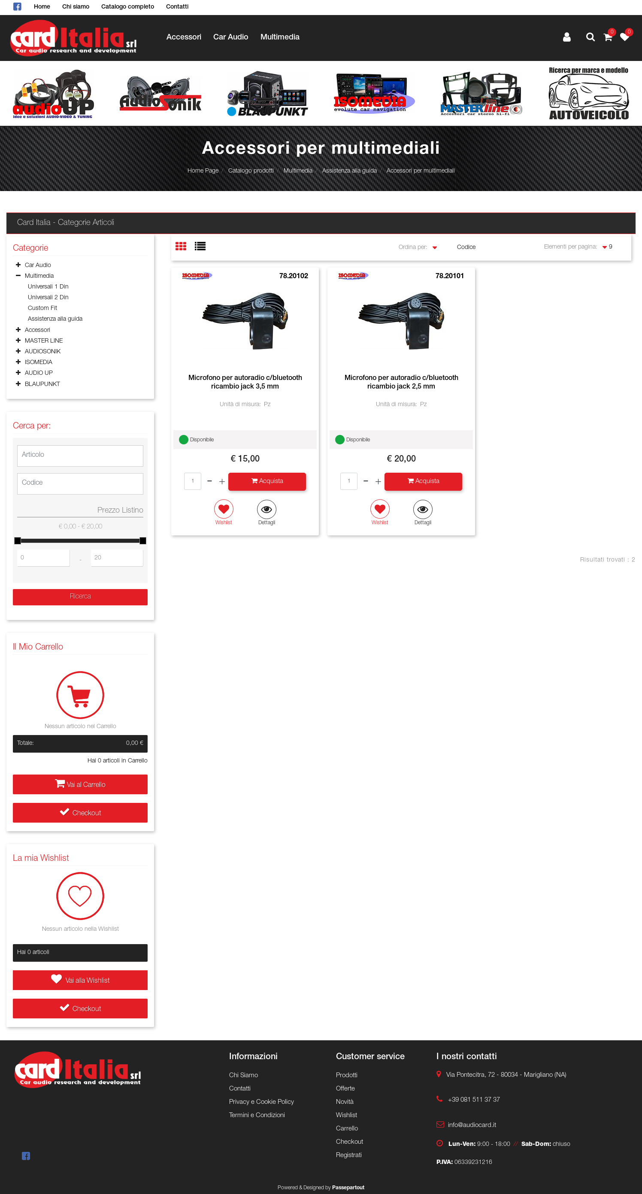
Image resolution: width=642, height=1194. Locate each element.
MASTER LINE (44, 341)
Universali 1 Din (48, 287)
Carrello (347, 1129)
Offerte (345, 1089)
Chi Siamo (243, 1075)
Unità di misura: (240, 405)
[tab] (185, 247)
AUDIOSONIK (43, 352)
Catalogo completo (127, 7)
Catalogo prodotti (251, 171)
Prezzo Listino (120, 511)
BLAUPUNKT (42, 385)
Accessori (184, 38)
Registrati (349, 1155)
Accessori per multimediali (421, 171)
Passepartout (348, 1188)
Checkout (80, 814)
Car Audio (230, 38)
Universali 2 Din (48, 298)
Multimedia (280, 38)
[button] (590, 38)
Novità (345, 1102)
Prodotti (346, 1075)
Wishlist (346, 1115)
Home (42, 7)
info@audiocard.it (472, 1125)
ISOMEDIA (38, 363)
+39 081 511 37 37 (474, 1100)
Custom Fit (42, 309)
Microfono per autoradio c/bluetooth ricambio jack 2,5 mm (401, 382)
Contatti (177, 7)
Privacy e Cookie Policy (261, 1102)
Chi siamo (75, 7)
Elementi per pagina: (570, 247)
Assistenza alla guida (349, 171)
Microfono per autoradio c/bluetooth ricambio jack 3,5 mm (245, 382)
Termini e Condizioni (257, 1115)
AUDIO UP (39, 374)
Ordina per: (413, 248)
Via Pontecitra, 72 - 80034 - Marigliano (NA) (506, 1075)
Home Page (203, 171)
